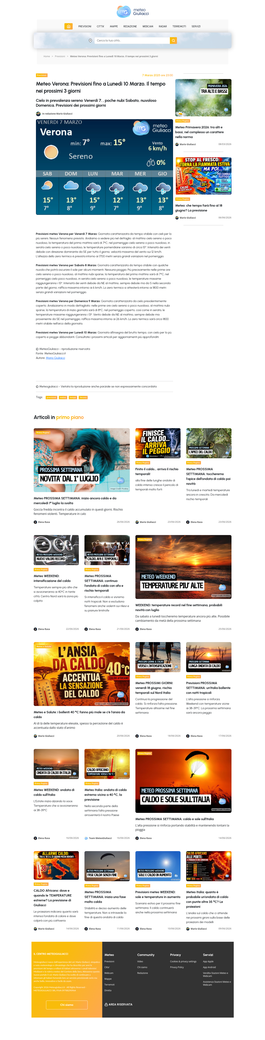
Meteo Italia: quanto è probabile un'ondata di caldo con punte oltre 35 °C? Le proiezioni (207, 899)
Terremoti (110, 984)
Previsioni (60, 56)
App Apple (208, 961)
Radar (163, 26)
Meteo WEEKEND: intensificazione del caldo (52, 578)
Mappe (108, 978)
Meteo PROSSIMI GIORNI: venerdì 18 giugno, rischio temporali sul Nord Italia (154, 688)
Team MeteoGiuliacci (100, 838)
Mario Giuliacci (55, 358)
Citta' (107, 967)
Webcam (148, 26)
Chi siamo (66, 1005)
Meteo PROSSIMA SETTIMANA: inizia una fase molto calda (105, 897)
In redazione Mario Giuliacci (57, 113)
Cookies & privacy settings (183, 961)
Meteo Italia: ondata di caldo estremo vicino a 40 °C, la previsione (105, 795)
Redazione (142, 973)
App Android (209, 967)
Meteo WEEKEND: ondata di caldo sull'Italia (54, 792)
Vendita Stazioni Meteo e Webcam (215, 974)
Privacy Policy (177, 967)
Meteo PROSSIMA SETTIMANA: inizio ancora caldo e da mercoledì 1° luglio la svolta (75, 500)
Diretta (108, 990)
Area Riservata (121, 1004)
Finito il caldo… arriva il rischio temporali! (156, 471)
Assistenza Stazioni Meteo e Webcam (217, 983)
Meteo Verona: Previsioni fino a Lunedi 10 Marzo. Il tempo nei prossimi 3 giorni (114, 56)
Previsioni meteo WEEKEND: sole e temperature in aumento (157, 894)
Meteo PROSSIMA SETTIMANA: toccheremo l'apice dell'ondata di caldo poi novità (208, 476)
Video (140, 961)
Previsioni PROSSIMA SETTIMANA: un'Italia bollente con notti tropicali (208, 688)
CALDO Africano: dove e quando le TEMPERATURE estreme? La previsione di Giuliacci (53, 897)
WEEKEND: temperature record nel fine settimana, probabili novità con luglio (178, 607)
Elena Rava (44, 522)
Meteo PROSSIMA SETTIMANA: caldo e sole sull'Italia (174, 819)
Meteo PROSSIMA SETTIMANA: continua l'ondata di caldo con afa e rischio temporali (103, 583)
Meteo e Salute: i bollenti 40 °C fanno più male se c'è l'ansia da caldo (79, 714)
